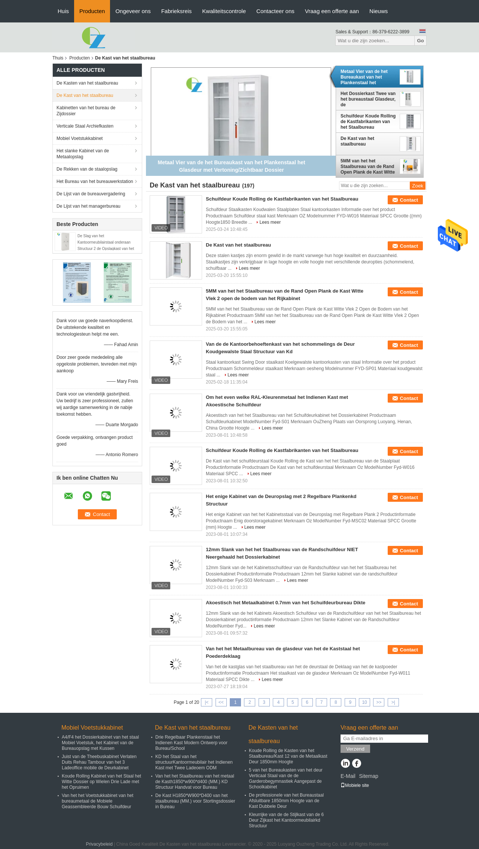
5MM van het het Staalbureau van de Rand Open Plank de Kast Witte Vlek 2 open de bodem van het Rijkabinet (368, 166)
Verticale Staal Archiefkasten (85, 126)
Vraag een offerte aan (332, 11)
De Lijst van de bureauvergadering (91, 193)
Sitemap (368, 776)
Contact (409, 200)
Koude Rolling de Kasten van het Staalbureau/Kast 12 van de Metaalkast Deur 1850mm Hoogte (288, 756)
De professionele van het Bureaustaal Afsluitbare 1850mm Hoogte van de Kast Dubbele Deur (286, 800)
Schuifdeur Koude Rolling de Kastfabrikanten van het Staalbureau (368, 121)
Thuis (57, 58)
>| (393, 702)
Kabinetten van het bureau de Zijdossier (86, 110)
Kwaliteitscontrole (224, 11)
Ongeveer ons (132, 11)
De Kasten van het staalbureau (87, 83)
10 (364, 702)
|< (206, 702)
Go (420, 40)
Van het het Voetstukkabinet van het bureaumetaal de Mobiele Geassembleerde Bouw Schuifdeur (97, 801)
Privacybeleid (99, 844)
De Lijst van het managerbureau (88, 206)
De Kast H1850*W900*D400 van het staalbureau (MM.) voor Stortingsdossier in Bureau (195, 801)
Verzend (355, 749)
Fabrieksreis (176, 11)
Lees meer (270, 222)
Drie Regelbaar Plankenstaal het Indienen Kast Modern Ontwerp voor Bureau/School (191, 743)
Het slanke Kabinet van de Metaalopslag (83, 153)
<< (221, 702)
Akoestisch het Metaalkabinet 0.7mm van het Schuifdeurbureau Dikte (285, 602)
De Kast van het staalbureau (85, 95)
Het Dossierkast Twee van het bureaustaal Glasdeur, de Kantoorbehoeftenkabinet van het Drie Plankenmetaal (368, 99)
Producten (92, 11)
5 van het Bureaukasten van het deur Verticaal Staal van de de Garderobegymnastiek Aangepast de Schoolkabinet (286, 778)
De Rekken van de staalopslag (87, 169)
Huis (63, 11)
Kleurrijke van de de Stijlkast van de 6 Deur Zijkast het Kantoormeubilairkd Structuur (286, 820)
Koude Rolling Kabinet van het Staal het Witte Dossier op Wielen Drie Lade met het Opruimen (101, 781)
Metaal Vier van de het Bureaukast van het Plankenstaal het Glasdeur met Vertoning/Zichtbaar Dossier (364, 77)
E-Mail (348, 776)
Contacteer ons (275, 11)
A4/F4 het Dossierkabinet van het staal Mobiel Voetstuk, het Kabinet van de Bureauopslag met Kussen (100, 743)
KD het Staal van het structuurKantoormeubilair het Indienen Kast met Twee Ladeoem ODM (194, 762)
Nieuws (378, 11)
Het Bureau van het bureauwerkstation (95, 181)
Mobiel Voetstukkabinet (80, 138)
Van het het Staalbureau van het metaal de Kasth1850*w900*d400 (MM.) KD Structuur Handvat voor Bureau (194, 781)
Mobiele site (355, 785)
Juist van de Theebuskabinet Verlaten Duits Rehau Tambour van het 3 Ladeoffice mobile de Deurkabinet (99, 762)
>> (378, 702)
